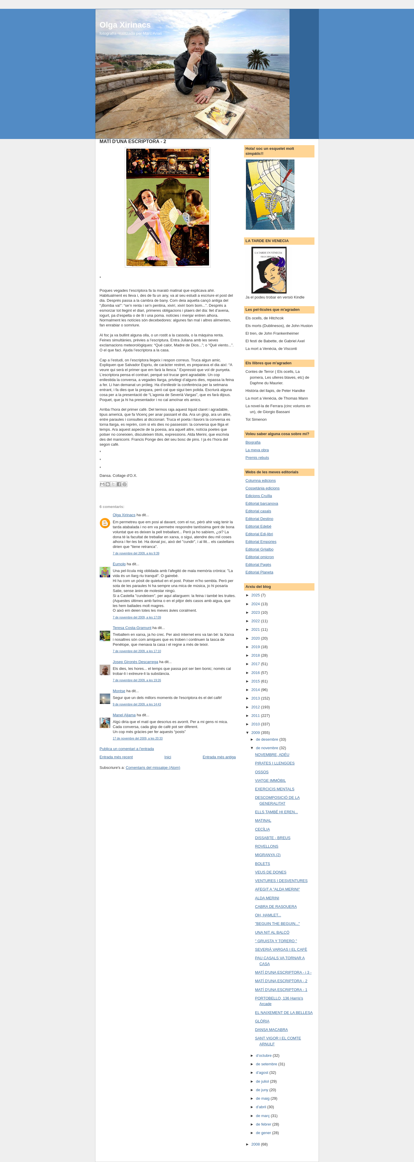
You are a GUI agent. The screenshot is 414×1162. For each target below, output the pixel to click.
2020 (256, 638)
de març (263, 1116)
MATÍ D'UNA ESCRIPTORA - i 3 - (283, 972)
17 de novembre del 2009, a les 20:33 (138, 738)
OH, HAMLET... (268, 915)
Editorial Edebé (258, 526)
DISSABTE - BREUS (272, 838)
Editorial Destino (259, 519)
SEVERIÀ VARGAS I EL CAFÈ (281, 949)
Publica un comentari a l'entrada (127, 749)
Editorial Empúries (261, 541)
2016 (256, 672)
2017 (256, 664)
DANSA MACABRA (271, 1029)
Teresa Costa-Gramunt (132, 628)
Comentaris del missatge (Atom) (153, 767)
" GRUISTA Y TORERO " (276, 941)
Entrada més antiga (219, 757)
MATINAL (263, 820)
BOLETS (262, 863)
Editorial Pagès (258, 564)
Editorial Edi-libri (259, 534)
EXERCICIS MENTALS (274, 789)
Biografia (252, 442)
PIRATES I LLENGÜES (274, 763)
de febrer (264, 1124)
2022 (256, 621)
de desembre (268, 739)
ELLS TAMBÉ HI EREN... (276, 812)
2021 (256, 629)
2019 (256, 647)
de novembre (268, 748)
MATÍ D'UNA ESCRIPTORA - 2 (281, 981)
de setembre (267, 1064)
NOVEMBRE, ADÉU (272, 754)
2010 (256, 724)
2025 (256, 595)
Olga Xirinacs (125, 24)
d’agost (263, 1072)
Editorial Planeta (259, 572)
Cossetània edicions (262, 488)
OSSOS (261, 772)
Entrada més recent (116, 757)
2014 (256, 690)
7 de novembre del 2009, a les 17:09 (137, 617)
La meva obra (257, 450)
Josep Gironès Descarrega (135, 662)
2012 (256, 707)
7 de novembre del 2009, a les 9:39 (136, 553)
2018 (256, 655)
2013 (256, 698)
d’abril (261, 1107)
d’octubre (264, 1055)
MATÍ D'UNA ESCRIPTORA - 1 (281, 989)
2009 (256, 732)
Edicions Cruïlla (258, 496)
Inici (167, 757)
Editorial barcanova (261, 503)
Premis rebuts (257, 457)
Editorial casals (258, 511)
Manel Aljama (124, 715)
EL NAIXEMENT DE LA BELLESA (284, 1012)
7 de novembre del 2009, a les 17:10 (137, 651)
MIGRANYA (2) (267, 855)
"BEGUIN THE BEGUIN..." (277, 923)
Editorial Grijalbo (259, 549)
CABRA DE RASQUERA (276, 906)
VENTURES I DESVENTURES (281, 880)
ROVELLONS (266, 846)
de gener (264, 1133)
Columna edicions (260, 480)
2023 (256, 612)
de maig (263, 1098)
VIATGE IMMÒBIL (270, 780)
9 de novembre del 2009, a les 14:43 (137, 704)
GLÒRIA (262, 1021)
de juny (263, 1090)
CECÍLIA (262, 829)
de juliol (263, 1081)
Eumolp (119, 564)
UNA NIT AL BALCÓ (272, 932)
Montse (119, 691)
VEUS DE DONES (270, 872)
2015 (256, 681)
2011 (256, 715)
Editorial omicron (259, 557)
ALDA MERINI (267, 898)
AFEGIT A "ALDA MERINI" (277, 889)
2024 (256, 604)
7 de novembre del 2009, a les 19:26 (137, 680)
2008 (256, 1144)
